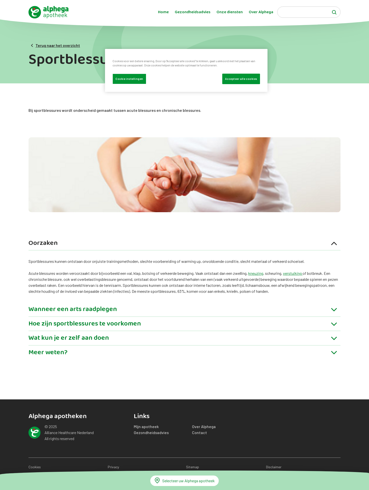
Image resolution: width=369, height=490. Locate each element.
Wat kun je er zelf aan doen (183, 338)
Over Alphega (261, 12)
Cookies (34, 467)
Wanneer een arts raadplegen (183, 310)
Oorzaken (183, 244)
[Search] (308, 12)
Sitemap (192, 467)
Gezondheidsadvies (192, 12)
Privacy (113, 467)
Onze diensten (229, 12)
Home (163, 12)
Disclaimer (274, 467)
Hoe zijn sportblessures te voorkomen (183, 324)
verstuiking (292, 273)
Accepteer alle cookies (241, 78)
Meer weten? (183, 353)
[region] (186, 70)
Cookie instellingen (129, 78)
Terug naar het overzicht (55, 45)
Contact (199, 432)
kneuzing (255, 273)
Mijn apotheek (146, 426)
